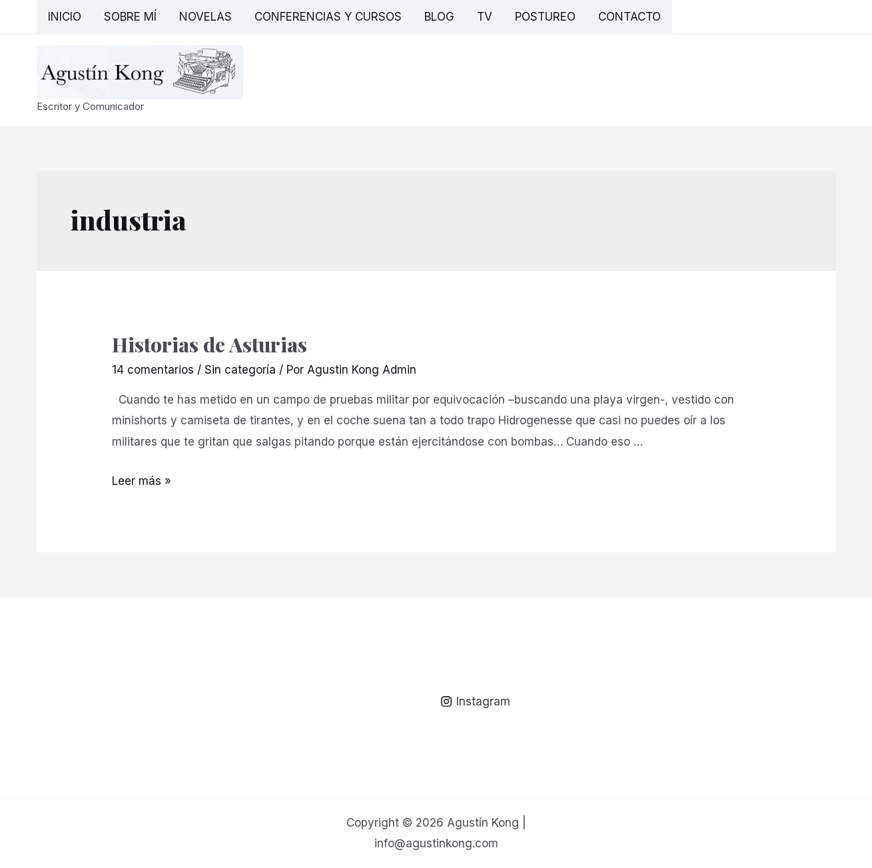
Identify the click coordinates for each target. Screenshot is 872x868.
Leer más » (141, 481)
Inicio (64, 16)
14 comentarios (153, 369)
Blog (439, 16)
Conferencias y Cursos (328, 16)
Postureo (545, 16)
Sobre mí (130, 16)
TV (484, 16)
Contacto (629, 16)
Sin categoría (240, 369)
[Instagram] (476, 701)
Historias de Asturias (209, 344)
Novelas (205, 16)
